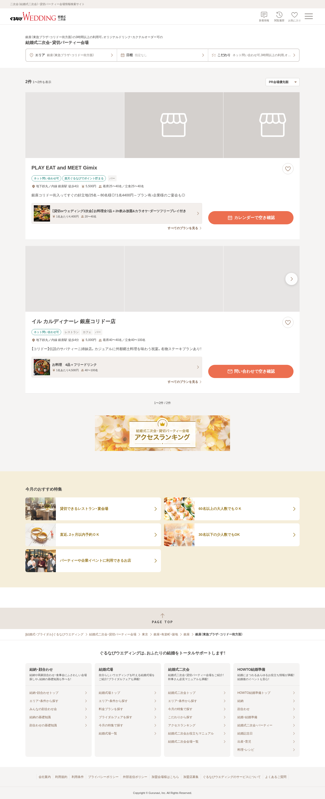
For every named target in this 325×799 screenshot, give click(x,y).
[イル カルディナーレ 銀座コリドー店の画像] (162, 279)
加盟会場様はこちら (165, 777)
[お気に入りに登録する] (288, 168)
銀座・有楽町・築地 (166, 634)
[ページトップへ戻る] (162, 618)
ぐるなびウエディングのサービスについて (232, 777)
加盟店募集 (191, 777)
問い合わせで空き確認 (251, 371)
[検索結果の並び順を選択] (283, 82)
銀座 (187, 634)
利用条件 (78, 777)
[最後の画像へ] (291, 279)
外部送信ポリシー (135, 777)
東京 (145, 634)
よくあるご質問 (275, 777)
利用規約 (61, 777)
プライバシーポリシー (103, 777)
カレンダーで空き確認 (251, 218)
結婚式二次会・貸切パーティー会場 (112, 634)
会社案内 (45, 777)
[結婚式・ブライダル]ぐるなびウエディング (54, 634)
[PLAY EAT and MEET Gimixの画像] (162, 125)
